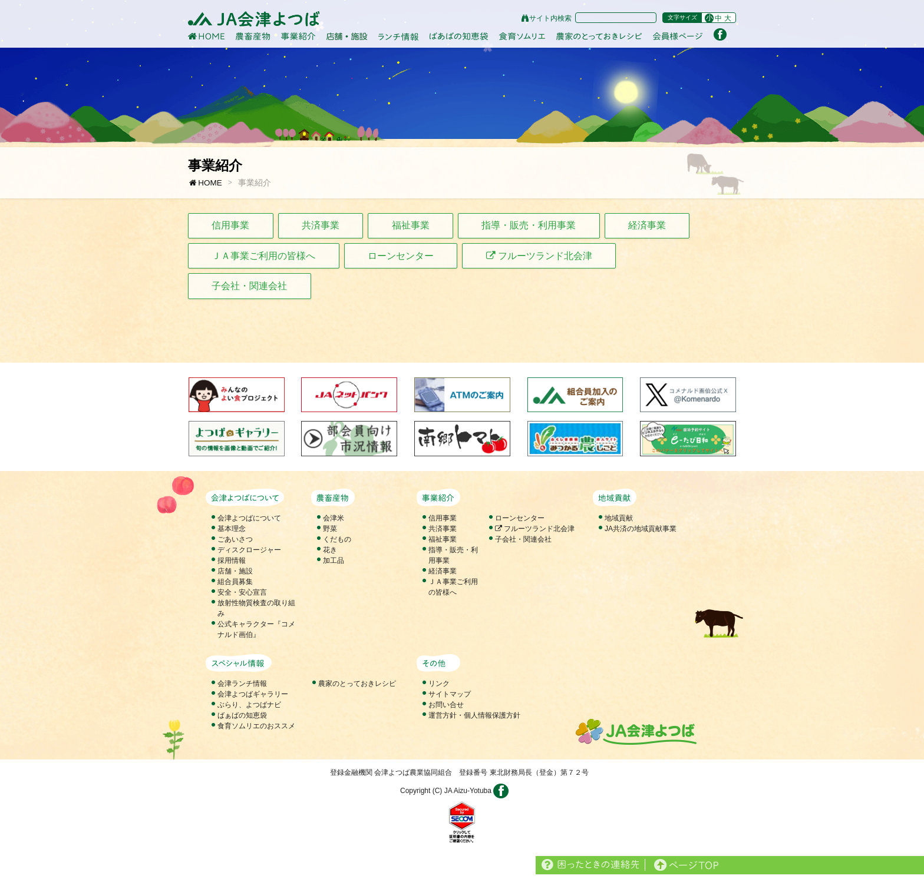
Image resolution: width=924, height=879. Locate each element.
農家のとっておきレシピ (357, 683)
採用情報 (231, 560)
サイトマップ (449, 694)
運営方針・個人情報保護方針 (474, 715)
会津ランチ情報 (242, 683)
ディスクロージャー (249, 550)
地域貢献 (619, 518)
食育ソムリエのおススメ (256, 726)
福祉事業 (411, 225)
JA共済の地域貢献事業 (640, 529)
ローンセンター (401, 256)
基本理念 (231, 529)
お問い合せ (446, 705)
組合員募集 (235, 582)
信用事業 (230, 225)
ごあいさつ (235, 539)
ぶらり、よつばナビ (249, 705)
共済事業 (320, 225)
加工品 (333, 560)
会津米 (333, 518)
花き (330, 550)
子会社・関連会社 (249, 286)
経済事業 (647, 225)
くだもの (337, 539)
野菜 (330, 529)
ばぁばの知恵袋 (242, 715)
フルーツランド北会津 (539, 256)
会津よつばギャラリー (252, 694)
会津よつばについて (249, 518)
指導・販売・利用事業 (528, 225)
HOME (205, 182)
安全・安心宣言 (242, 592)
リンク (439, 683)
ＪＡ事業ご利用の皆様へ (263, 256)
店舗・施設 (235, 571)
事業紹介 (254, 182)
